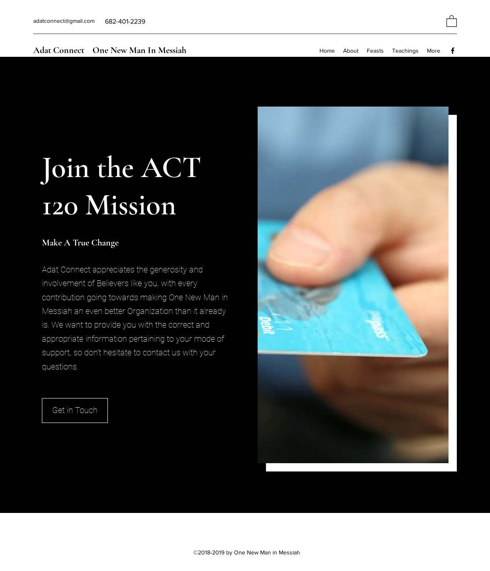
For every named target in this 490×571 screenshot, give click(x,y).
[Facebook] (453, 50)
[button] (451, 21)
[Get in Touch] (75, 410)
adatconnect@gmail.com (64, 20)
